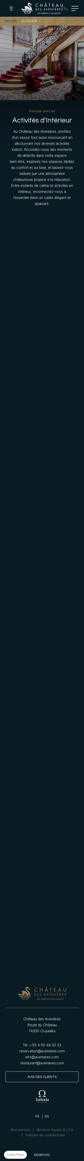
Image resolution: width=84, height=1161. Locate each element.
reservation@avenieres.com (42, 1051)
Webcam (11, 8)
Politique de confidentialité (45, 1135)
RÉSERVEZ (42, 1155)
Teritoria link (42, 1096)
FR (37, 1116)
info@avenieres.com (42, 1057)
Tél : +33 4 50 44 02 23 (65, 8)
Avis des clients (42, 1077)
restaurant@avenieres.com (42, 1063)
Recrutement (20, 1130)
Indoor (10, 21)
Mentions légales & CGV (55, 1130)
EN (47, 1116)
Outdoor (29, 21)
